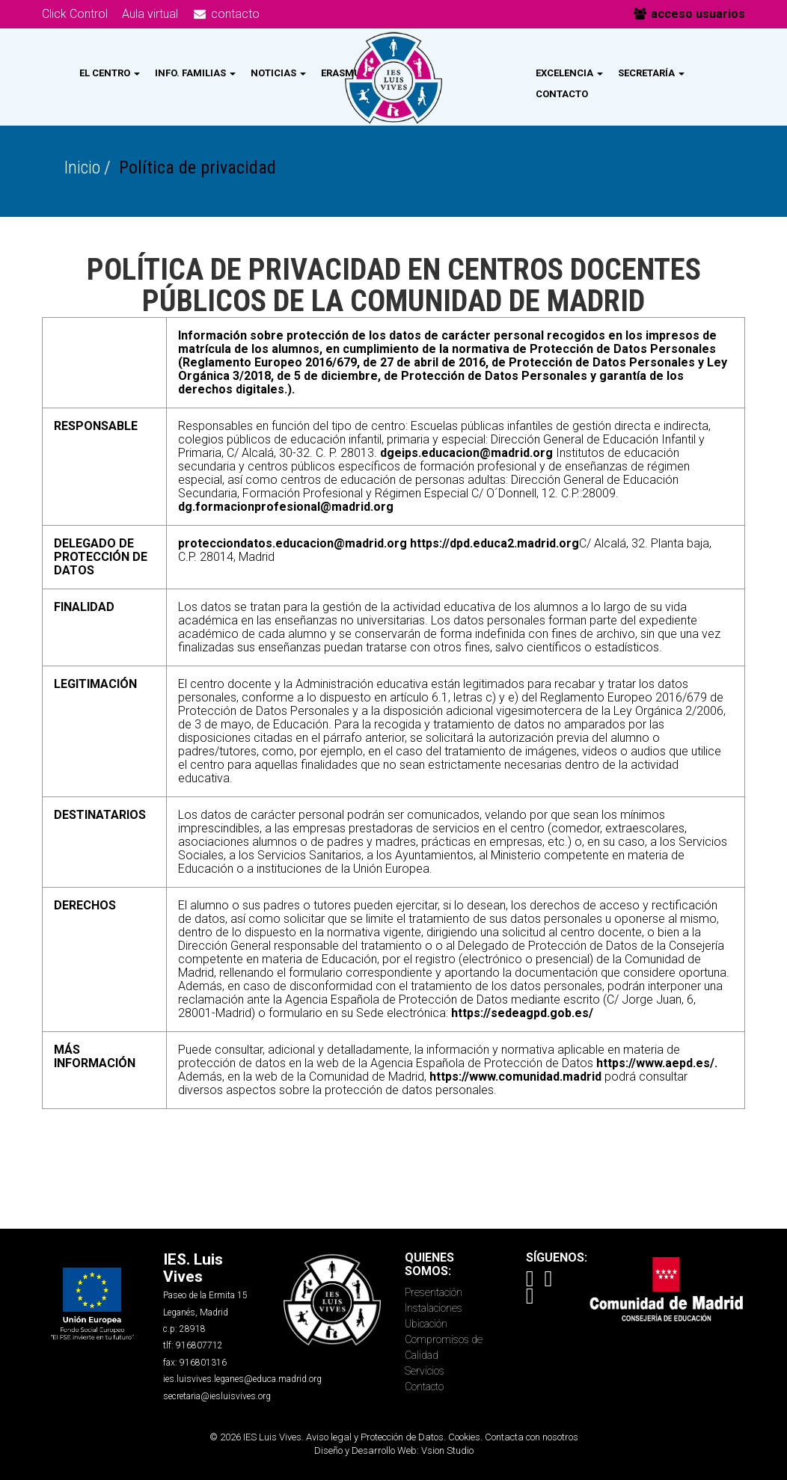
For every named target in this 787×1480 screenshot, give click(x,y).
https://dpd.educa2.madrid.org (494, 543)
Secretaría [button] (651, 73)
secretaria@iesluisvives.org (217, 1396)
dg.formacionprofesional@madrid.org (286, 507)
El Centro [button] (109, 73)
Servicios (424, 1371)
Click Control (75, 14)
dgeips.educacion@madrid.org (466, 453)
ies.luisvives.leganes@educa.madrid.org (242, 1379)
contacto (226, 14)
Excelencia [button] (569, 73)
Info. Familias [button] (195, 73)
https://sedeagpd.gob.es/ (522, 1013)
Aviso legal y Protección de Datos (375, 1437)
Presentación (433, 1292)
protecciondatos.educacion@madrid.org (292, 543)
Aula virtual (150, 14)
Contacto (562, 93)
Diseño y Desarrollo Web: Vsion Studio (394, 1450)
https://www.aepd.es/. (656, 1063)
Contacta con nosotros (531, 1437)
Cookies (464, 1437)
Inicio (82, 167)
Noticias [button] (278, 73)
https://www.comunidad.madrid (515, 1076)
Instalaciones (433, 1308)
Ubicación (426, 1324)
